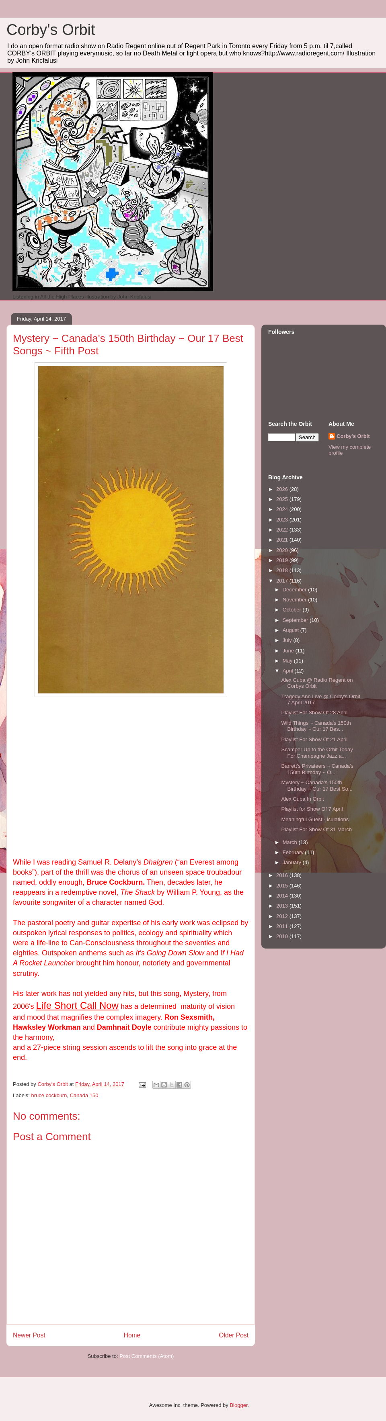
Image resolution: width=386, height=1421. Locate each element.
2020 (283, 550)
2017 (283, 581)
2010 (283, 936)
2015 (283, 886)
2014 (283, 896)
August (291, 630)
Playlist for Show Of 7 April (312, 809)
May (288, 661)
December (295, 590)
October (293, 610)
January (293, 862)
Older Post (233, 1335)
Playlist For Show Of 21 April (314, 739)
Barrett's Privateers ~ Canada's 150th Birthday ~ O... (317, 769)
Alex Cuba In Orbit (302, 799)
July (288, 640)
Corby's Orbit (50, 29)
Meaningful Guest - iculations (315, 819)
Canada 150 (84, 1095)
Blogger (238, 1405)
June (289, 651)
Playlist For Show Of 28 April (314, 712)
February (294, 852)
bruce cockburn (49, 1095)
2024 (283, 509)
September (296, 620)
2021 (283, 540)
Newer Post (29, 1335)
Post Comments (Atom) (146, 1356)
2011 (283, 926)
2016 (283, 875)
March (291, 842)
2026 (283, 489)
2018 (283, 570)
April (289, 671)
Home (132, 1335)
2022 (283, 530)
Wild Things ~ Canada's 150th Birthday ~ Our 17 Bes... (316, 726)
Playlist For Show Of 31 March (316, 829)
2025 (283, 499)
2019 (283, 560)
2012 (283, 916)
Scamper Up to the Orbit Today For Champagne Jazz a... (317, 752)
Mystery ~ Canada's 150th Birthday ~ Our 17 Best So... (316, 785)
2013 (283, 906)
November (295, 600)
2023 (283, 520)
